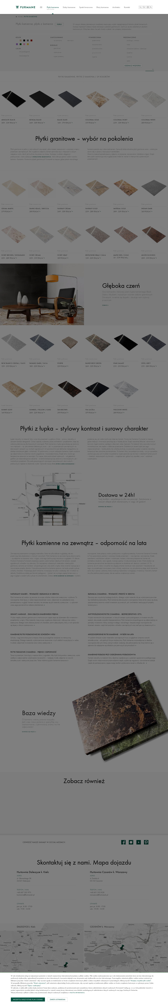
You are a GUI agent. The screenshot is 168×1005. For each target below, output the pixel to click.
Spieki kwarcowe (88, 7)
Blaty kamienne (105, 7)
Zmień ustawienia (57, 999)
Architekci (118, 7)
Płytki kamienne (55, 8)
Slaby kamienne (71, 7)
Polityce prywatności (77, 992)
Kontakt (129, 7)
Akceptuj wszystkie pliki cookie (28, 999)
